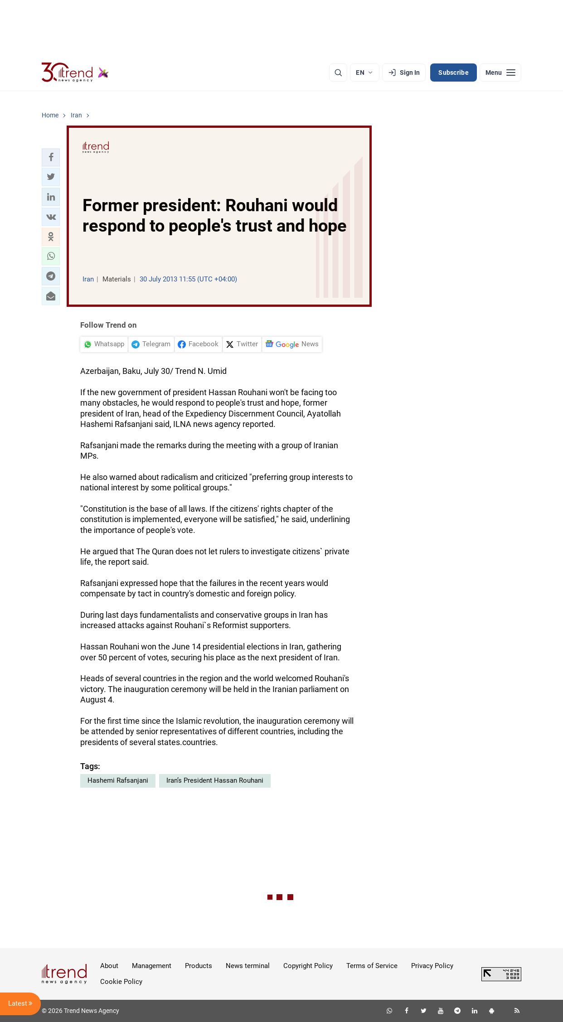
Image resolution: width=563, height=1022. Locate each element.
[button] (50, 157)
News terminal (248, 966)
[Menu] (500, 72)
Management (151, 966)
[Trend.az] (75, 72)
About (109, 966)
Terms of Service (372, 966)
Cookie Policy (121, 982)
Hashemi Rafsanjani (117, 780)
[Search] (338, 72)
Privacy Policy (432, 966)
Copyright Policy (308, 966)
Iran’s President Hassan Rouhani (214, 780)
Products (198, 966)
